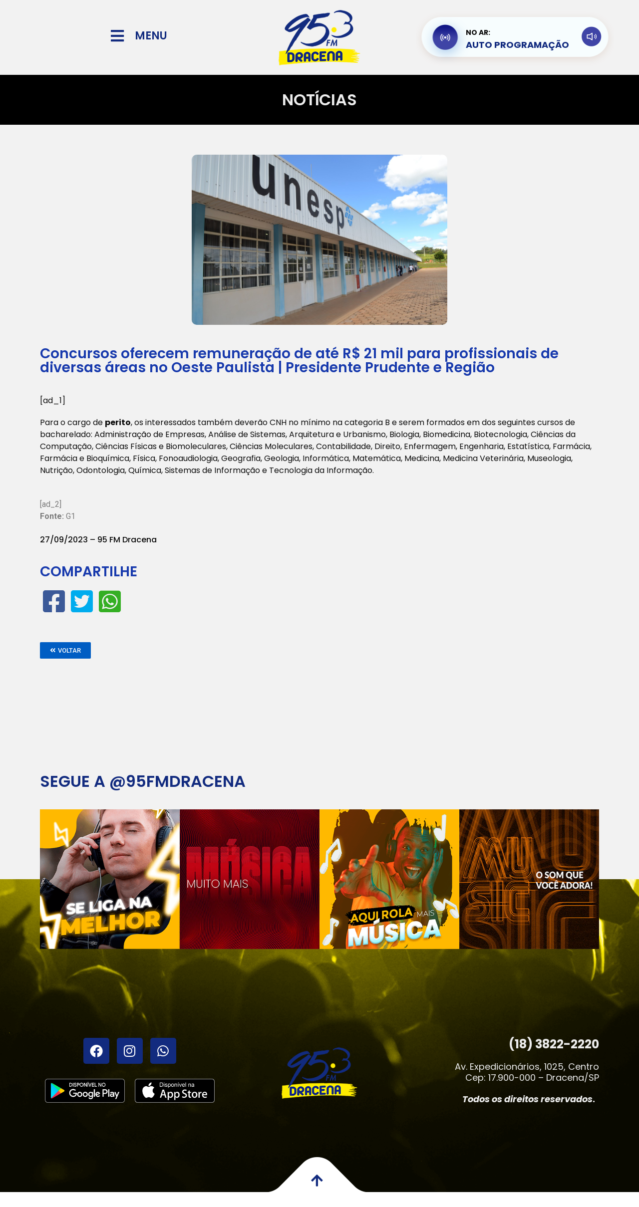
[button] (65, 650)
